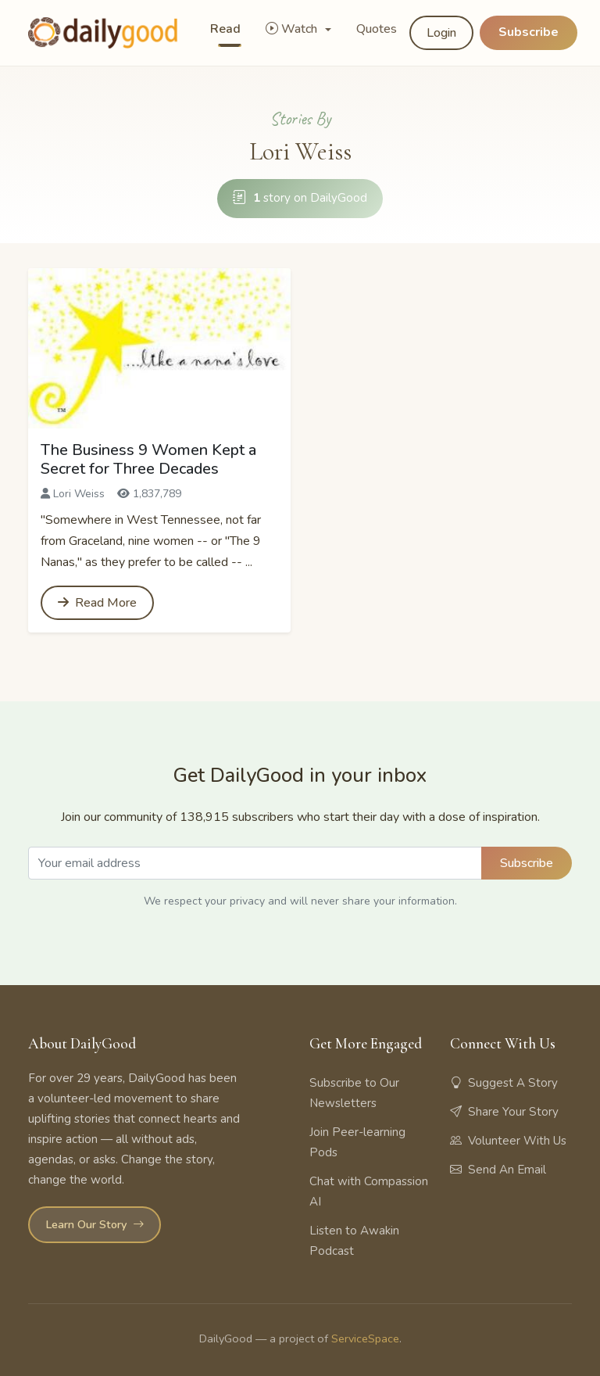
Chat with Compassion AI (368, 1191)
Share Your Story (504, 1112)
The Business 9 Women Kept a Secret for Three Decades (148, 459)
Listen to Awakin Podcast (354, 1241)
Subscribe (528, 32)
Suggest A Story (504, 1083)
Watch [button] (293, 29)
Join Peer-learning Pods (357, 1142)
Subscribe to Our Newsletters (354, 1093)
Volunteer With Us (508, 1140)
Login (441, 32)
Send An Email (498, 1169)
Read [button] (225, 29)
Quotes (376, 29)
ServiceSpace (365, 1338)
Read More (97, 602)
